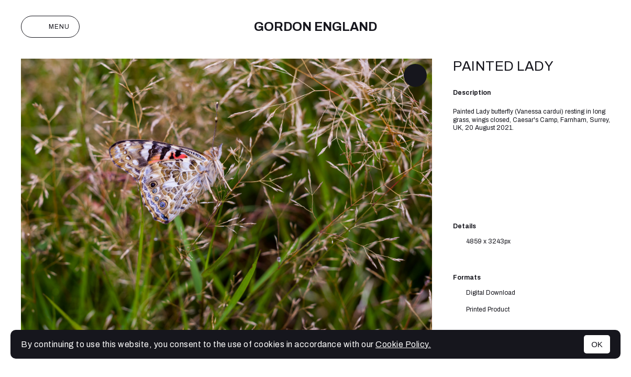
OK (597, 344)
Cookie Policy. (403, 344)
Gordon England (315, 27)
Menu (50, 26)
